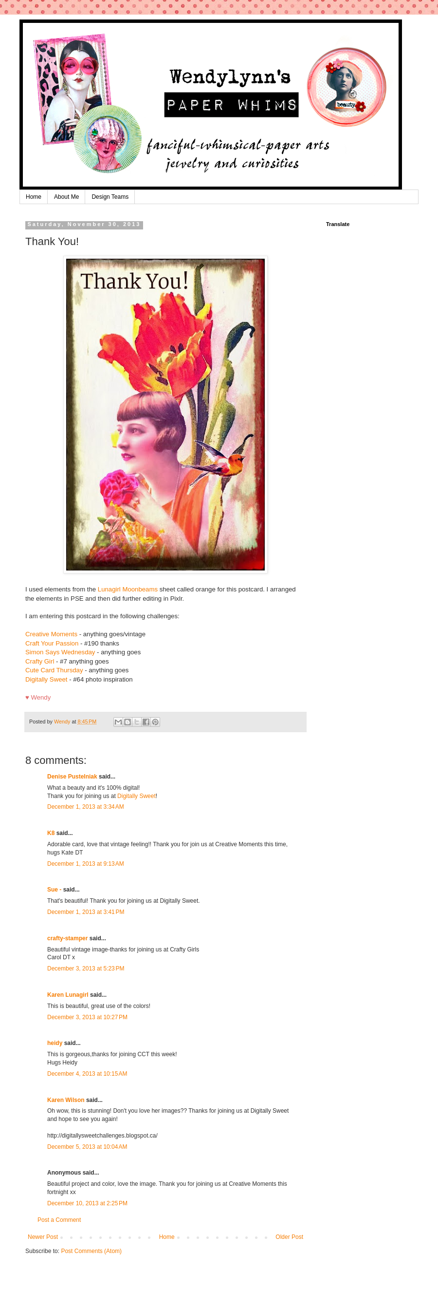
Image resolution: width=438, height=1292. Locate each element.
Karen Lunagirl (68, 994)
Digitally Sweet (46, 679)
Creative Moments (51, 634)
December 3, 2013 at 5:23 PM (85, 968)
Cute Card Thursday (54, 670)
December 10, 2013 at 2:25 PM (87, 1203)
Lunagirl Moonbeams (128, 589)
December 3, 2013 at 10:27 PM (87, 1017)
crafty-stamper (67, 938)
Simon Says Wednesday (60, 652)
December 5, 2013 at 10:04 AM (87, 1146)
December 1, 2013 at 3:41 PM (85, 912)
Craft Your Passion (51, 643)
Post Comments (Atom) (91, 1251)
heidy (54, 1043)
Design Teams (109, 196)
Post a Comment (59, 1219)
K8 (51, 833)
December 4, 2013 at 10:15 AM (87, 1073)
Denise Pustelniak (72, 776)
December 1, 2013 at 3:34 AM (85, 806)
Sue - (54, 889)
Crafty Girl (39, 661)
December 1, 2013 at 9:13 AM (85, 863)
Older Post (289, 1237)
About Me (66, 196)
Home (33, 196)
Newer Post (43, 1237)
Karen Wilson (66, 1100)
